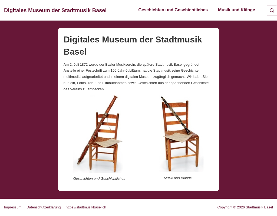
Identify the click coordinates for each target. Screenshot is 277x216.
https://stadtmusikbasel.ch (86, 207)
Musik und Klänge (236, 10)
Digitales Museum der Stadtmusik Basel (55, 10)
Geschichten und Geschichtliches (173, 10)
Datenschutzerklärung (44, 207)
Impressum (12, 207)
